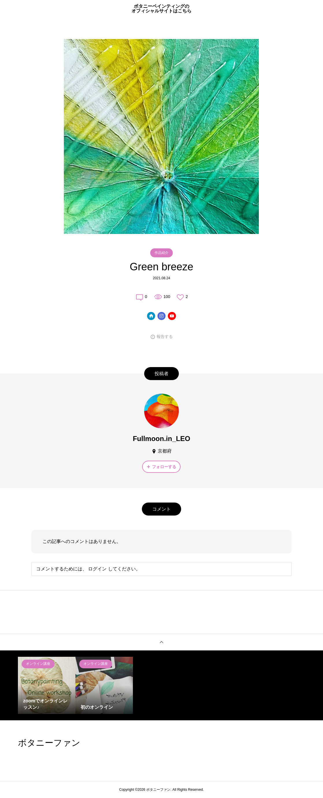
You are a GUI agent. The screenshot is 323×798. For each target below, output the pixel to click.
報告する (165, 336)
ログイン (97, 568)
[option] (46, 685)
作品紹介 (161, 253)
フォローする (164, 466)
